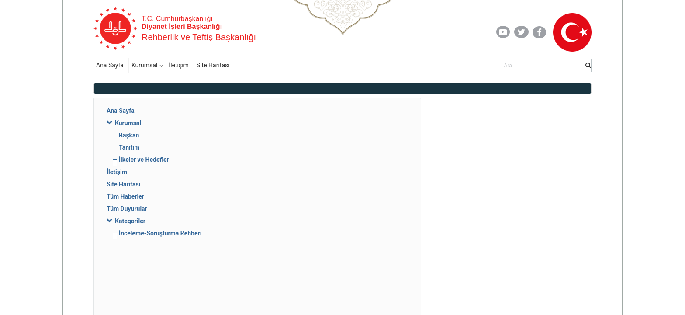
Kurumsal (144, 65)
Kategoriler (130, 220)
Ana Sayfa (110, 65)
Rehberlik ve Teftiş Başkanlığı (199, 37)
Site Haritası (213, 65)
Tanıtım (129, 147)
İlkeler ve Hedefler (144, 159)
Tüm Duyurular (127, 208)
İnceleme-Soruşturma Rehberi (160, 233)
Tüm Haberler (125, 196)
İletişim (179, 65)
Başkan (129, 135)
